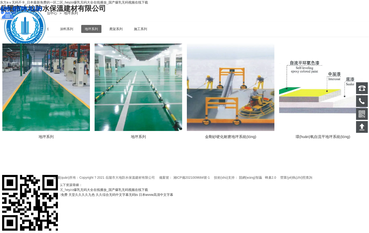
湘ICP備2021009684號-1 (191, 177)
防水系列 (17, 29)
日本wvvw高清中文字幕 (156, 195)
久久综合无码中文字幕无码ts (117, 195)
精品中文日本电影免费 (51, 195)
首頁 (24, 13)
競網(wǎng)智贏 (250, 177)
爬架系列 (116, 29)
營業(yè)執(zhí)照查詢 (296, 177)
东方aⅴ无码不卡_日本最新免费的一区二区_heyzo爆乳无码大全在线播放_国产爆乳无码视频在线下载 (74, 2)
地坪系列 (91, 29)
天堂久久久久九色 (81, 195)
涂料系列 (66, 29)
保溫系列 (41, 29)
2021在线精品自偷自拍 (17, 195)
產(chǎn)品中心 (45, 13)
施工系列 (140, 29)
